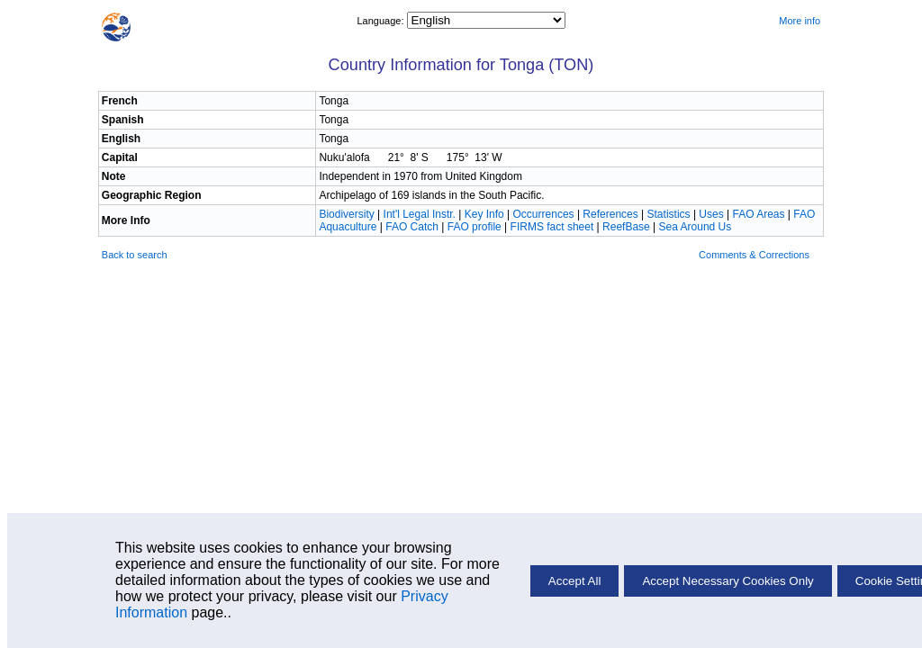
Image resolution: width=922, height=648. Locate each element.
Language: (381, 20)
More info (799, 20)
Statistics (669, 214)
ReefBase (626, 226)
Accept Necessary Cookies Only (727, 581)
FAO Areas (758, 214)
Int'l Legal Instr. (420, 214)
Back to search (134, 254)
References (610, 214)
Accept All (574, 581)
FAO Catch (411, 226)
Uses (711, 214)
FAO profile (474, 226)
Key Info (484, 214)
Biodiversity (346, 214)
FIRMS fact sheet (552, 226)
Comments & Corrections (754, 254)
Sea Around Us (695, 226)
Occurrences (543, 214)
